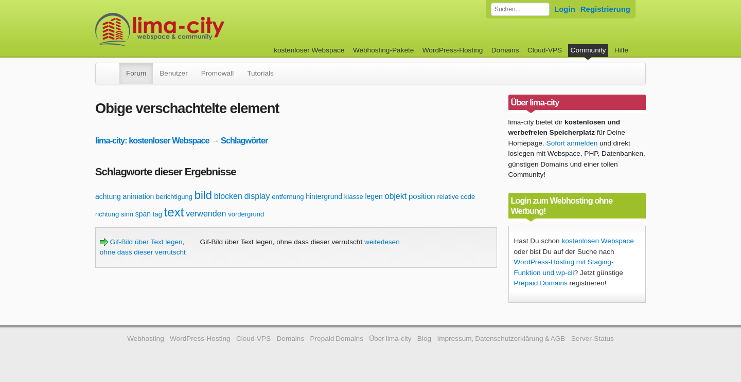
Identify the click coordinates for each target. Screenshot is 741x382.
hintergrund (324, 196)
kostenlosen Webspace (597, 241)
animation (138, 196)
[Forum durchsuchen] (520, 9)
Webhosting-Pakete (383, 50)
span (143, 214)
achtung (108, 196)
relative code (456, 197)
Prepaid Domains (541, 283)
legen (373, 196)
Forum (136, 73)
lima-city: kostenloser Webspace (152, 140)
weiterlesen (382, 242)
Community (588, 50)
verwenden (206, 213)
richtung (107, 214)
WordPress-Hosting (452, 50)
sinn (127, 214)
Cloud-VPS (544, 50)
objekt (396, 196)
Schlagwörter (244, 140)
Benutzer (173, 73)
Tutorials (260, 73)
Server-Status (592, 338)
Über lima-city (390, 338)
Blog (424, 338)
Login (564, 9)
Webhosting (145, 338)
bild (203, 195)
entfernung (288, 197)
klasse (353, 197)
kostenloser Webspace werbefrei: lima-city (198, 29)
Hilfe (621, 50)
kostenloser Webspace (309, 50)
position (422, 196)
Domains (505, 50)
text (174, 212)
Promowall (217, 73)
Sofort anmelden (572, 143)
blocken (228, 196)
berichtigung (174, 197)
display (257, 196)
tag (157, 214)
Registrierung (605, 9)
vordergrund (246, 214)
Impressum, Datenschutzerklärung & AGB (501, 338)
